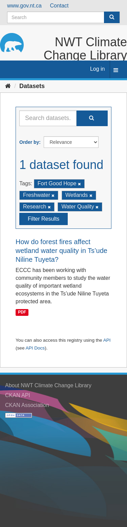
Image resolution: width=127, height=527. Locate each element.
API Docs (35, 348)
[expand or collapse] (116, 70)
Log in (97, 69)
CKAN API (17, 395)
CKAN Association (27, 405)
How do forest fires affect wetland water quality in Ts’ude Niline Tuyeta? (61, 250)
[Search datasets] (63, 17)
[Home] (8, 86)
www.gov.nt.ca (24, 5)
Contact (59, 5)
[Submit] (112, 17)
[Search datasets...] (48, 118)
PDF (22, 312)
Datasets (32, 86)
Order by (29, 142)
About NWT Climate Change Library (48, 385)
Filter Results (43, 219)
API (107, 340)
